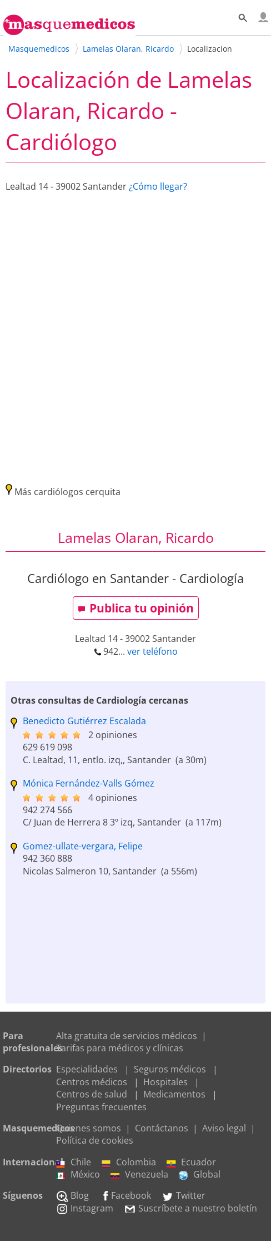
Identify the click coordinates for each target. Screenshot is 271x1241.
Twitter (183, 1195)
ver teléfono (152, 651)
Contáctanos (161, 1128)
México (78, 1174)
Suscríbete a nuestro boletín (190, 1208)
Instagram (84, 1208)
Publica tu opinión (136, 608)
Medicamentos (174, 1094)
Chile (73, 1162)
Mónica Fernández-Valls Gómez (88, 783)
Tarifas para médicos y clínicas (119, 1048)
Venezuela (139, 1174)
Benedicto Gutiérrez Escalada (84, 721)
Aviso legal (224, 1128)
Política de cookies (94, 1140)
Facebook (125, 1195)
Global (199, 1174)
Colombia (129, 1162)
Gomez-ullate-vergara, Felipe (83, 846)
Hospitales (165, 1082)
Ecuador (191, 1162)
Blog (72, 1195)
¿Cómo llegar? (158, 186)
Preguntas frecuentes (101, 1107)
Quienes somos (88, 1128)
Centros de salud (91, 1094)
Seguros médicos (170, 1069)
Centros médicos (91, 1082)
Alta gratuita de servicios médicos (126, 1036)
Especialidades (87, 1069)
